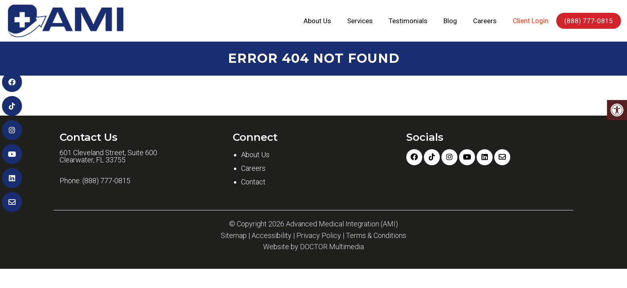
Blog (450, 21)
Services (360, 21)
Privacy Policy (318, 235)
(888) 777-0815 (588, 21)
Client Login (530, 21)
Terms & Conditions (376, 235)
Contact (253, 182)
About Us (317, 21)
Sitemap (234, 235)
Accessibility (272, 235)
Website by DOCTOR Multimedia (313, 246)
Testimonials (408, 21)
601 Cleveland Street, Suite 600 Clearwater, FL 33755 (108, 156)
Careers (485, 21)
